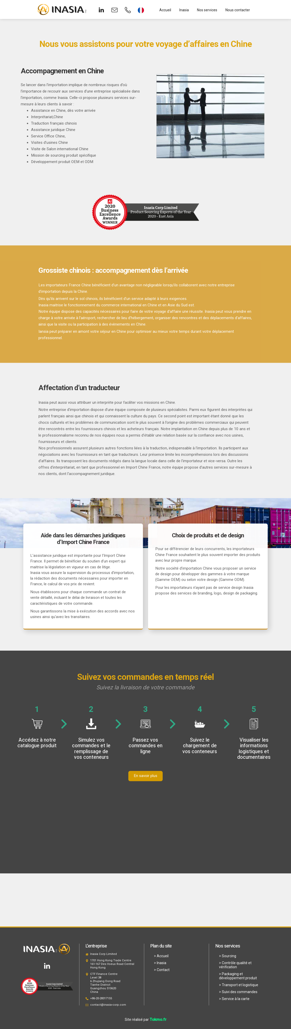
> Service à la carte (234, 999)
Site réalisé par (146, 1019)
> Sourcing (227, 956)
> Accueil (161, 956)
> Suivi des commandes (238, 992)
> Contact (162, 970)
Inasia (184, 10)
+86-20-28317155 (101, 998)
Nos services (207, 10)
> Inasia (160, 963)
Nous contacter (237, 10)
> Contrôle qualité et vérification (235, 965)
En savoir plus (145, 781)
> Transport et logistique (238, 985)
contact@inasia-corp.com (108, 1004)
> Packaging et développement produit (238, 976)
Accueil (165, 10)
